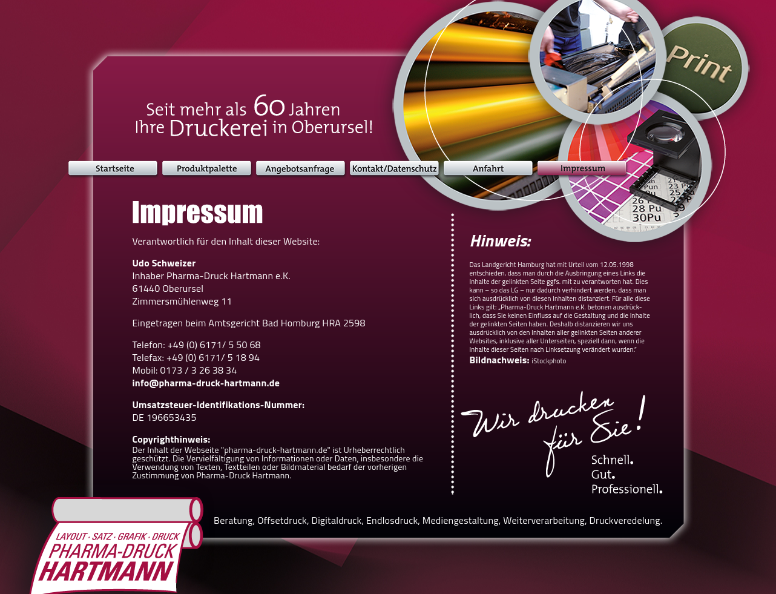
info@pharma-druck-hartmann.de (206, 382)
